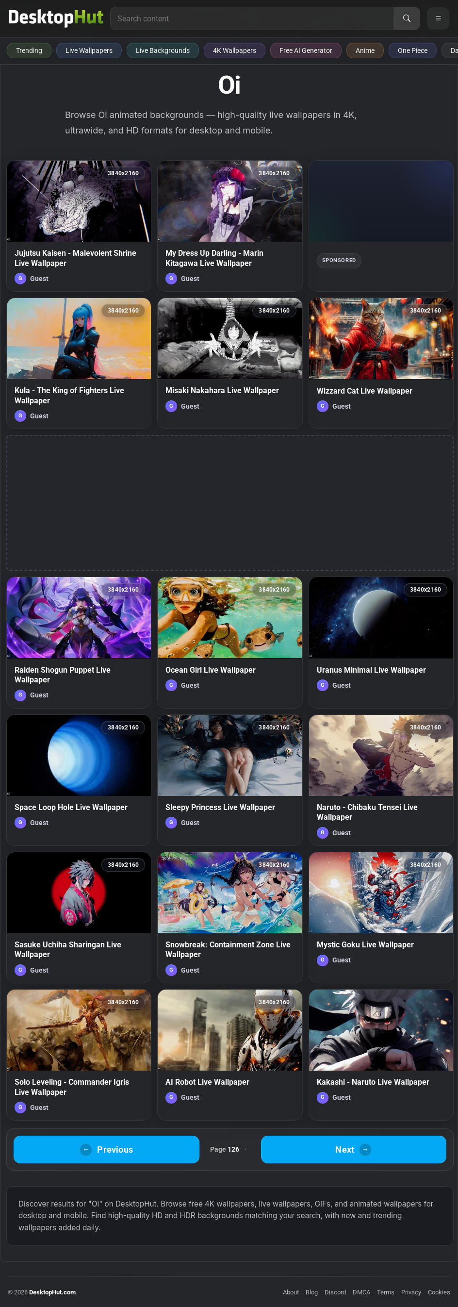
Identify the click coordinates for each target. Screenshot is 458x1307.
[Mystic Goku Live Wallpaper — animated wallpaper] (381, 917)
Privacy (411, 1292)
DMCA (361, 1292)
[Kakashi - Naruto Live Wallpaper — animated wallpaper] (381, 1055)
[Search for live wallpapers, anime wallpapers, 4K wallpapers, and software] (252, 18)
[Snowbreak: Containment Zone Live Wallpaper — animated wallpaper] (230, 917)
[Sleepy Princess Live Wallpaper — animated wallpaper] (230, 780)
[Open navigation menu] (438, 18)
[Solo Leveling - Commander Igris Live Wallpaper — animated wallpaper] (79, 1055)
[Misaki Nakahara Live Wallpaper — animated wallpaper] (230, 363)
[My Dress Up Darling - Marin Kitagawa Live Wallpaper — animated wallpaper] (230, 226)
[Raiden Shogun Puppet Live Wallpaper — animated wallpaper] (79, 642)
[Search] (406, 18)
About (291, 1292)
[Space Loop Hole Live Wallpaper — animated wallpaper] (79, 780)
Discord (335, 1292)
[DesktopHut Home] (56, 18)
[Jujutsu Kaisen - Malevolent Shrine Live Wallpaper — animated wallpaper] (79, 226)
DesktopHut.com (52, 1292)
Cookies (439, 1292)
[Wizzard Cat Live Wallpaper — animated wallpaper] (381, 363)
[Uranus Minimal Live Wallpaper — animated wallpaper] (381, 642)
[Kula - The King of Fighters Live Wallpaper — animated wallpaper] (79, 363)
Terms (385, 1292)
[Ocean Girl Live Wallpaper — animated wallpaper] (230, 642)
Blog (312, 1292)
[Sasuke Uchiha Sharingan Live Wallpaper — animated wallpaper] (79, 917)
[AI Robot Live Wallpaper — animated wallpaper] (230, 1055)
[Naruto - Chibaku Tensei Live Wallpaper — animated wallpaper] (381, 780)
